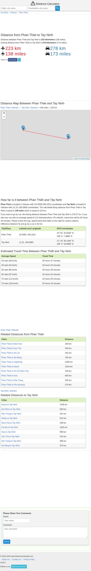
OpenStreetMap (85, 158)
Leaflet (76, 158)
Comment (7, 525)
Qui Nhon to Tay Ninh (10, 409)
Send (6, 542)
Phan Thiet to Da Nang (11, 357)
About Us (6, 559)
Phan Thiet (5, 108)
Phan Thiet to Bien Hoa (11, 344)
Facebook (13, 60)
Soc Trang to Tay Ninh (11, 441)
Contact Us (16, 559)
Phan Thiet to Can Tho (11, 348)
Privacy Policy (29, 559)
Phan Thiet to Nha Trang (12, 380)
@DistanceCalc (19, 567)
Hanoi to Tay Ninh (9, 405)
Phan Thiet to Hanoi (10, 367)
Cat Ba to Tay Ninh (9, 427)
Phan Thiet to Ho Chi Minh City (15, 371)
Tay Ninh (25, 108)
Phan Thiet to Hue (9, 376)
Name (6, 516)
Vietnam (14, 108)
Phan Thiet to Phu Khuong (13, 385)
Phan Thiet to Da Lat (10, 353)
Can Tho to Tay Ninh (10, 436)
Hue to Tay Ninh (8, 432)
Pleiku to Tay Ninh (9, 418)
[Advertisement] (45, 23)
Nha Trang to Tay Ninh (11, 414)
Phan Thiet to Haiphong (11, 362)
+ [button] (4, 113)
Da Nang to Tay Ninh (10, 446)
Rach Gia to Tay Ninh (10, 423)
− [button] (4, 117)
